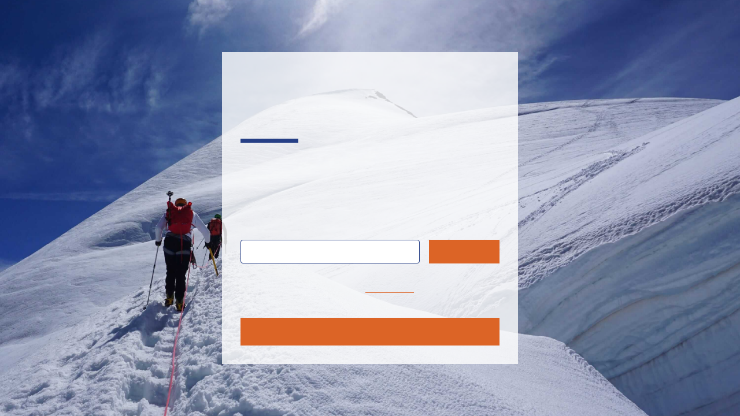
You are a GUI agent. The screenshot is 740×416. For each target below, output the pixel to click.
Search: (265, 226)
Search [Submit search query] (464, 251)
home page (389, 288)
